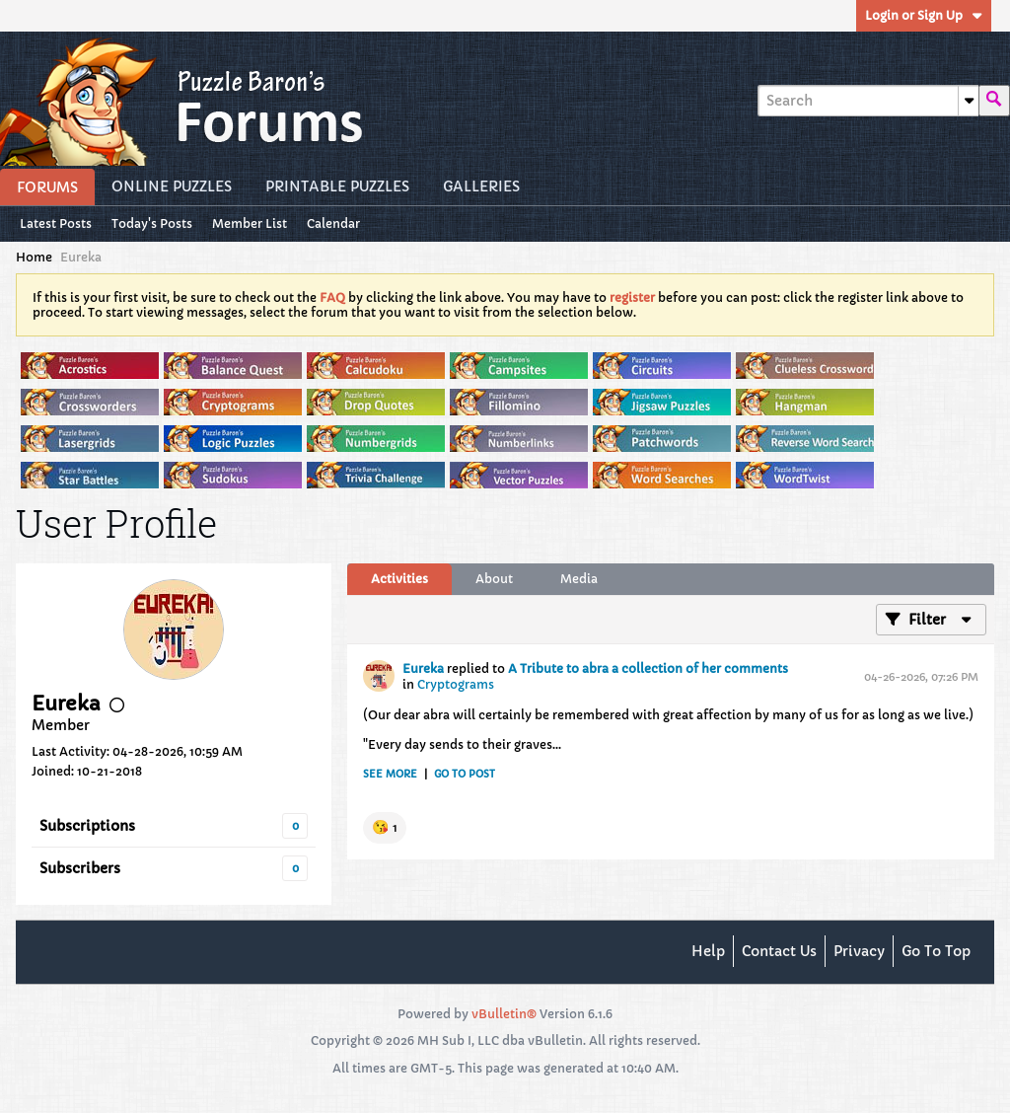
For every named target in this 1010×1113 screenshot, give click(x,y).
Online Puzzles (171, 186)
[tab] (399, 579)
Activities (399, 578)
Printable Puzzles (337, 186)
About (494, 578)
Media (579, 578)
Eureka (423, 668)
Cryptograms (455, 684)
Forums (47, 187)
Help (708, 951)
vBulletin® (504, 1013)
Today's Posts (151, 223)
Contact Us (779, 951)
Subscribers (79, 868)
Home (34, 257)
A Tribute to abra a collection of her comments (648, 668)
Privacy (859, 951)
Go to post (464, 774)
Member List (249, 223)
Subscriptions (87, 826)
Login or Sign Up (923, 15)
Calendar (333, 223)
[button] (384, 828)
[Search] (868, 100)
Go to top (936, 951)
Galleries (481, 186)
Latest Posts (56, 223)
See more (390, 774)
